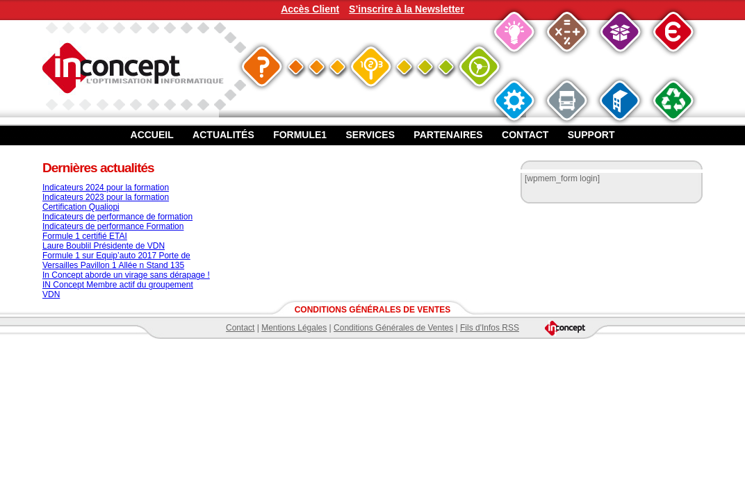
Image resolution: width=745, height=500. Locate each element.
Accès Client (310, 9)
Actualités (223, 134)
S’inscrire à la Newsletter (406, 9)
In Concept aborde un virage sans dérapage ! (126, 275)
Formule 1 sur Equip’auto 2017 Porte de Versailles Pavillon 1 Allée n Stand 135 (116, 260)
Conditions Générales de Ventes (393, 328)
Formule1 (300, 134)
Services (370, 134)
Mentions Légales (294, 328)
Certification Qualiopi (81, 207)
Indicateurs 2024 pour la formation (105, 187)
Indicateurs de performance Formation (112, 226)
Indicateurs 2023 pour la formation (105, 197)
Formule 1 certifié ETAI (84, 236)
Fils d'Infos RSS (489, 328)
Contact (525, 134)
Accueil (152, 134)
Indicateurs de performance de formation (117, 217)
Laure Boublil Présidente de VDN (103, 246)
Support (591, 134)
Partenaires (448, 134)
